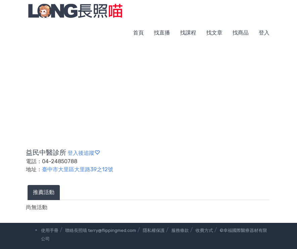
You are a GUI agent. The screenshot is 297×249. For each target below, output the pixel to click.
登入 (264, 32)
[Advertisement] (148, 94)
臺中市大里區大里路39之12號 (77, 169)
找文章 (214, 32)
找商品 (240, 32)
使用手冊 (49, 230)
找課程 (188, 32)
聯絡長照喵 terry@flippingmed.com (100, 230)
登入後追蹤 (84, 153)
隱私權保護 (154, 230)
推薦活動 (43, 192)
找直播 (162, 32)
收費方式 (204, 230)
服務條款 (180, 230)
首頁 (138, 32)
